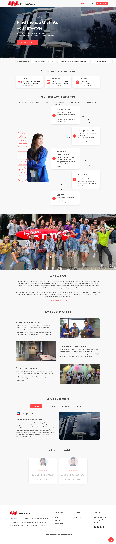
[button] (43, 61)
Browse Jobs (102, 3)
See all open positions (27, 42)
